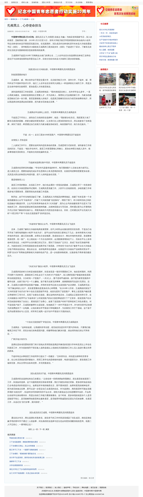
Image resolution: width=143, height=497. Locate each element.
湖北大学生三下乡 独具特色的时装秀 (23, 469)
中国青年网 (42, 31)
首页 (6, 2)
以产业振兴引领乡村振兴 (108, 40)
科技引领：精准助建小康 (108, 60)
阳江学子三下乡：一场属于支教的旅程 (23, 450)
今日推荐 (104, 24)
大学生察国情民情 (16, 465)
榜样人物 (25, 2)
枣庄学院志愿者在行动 (107, 56)
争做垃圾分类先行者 (16, 438)
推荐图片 (104, 69)
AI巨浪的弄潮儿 (105, 36)
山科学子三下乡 (105, 107)
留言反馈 (94, 487)
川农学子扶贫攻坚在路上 (108, 43)
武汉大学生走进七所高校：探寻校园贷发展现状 (107, 90)
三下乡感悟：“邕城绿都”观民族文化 (22, 454)
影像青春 (35, 2)
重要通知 (89, 2)
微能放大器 (58, 2)
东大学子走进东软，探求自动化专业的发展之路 (27, 458)
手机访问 (76, 487)
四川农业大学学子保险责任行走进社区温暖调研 (127, 90)
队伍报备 (79, 2)
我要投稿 (103, 487)
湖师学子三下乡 (15, 461)
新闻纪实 (14, 2)
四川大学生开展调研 (106, 30)
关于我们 (40, 487)
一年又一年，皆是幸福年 (108, 33)
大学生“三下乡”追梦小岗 (108, 53)
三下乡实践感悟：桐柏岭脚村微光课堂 (23, 442)
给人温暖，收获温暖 (106, 50)
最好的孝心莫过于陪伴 (107, 46)
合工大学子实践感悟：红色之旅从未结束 (24, 473)
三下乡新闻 (24, 19)
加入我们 (58, 487)
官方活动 (69, 2)
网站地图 (85, 487)
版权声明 (67, 487)
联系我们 (49, 487)
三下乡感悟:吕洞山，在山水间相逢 (22, 446)
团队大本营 (46, 2)
